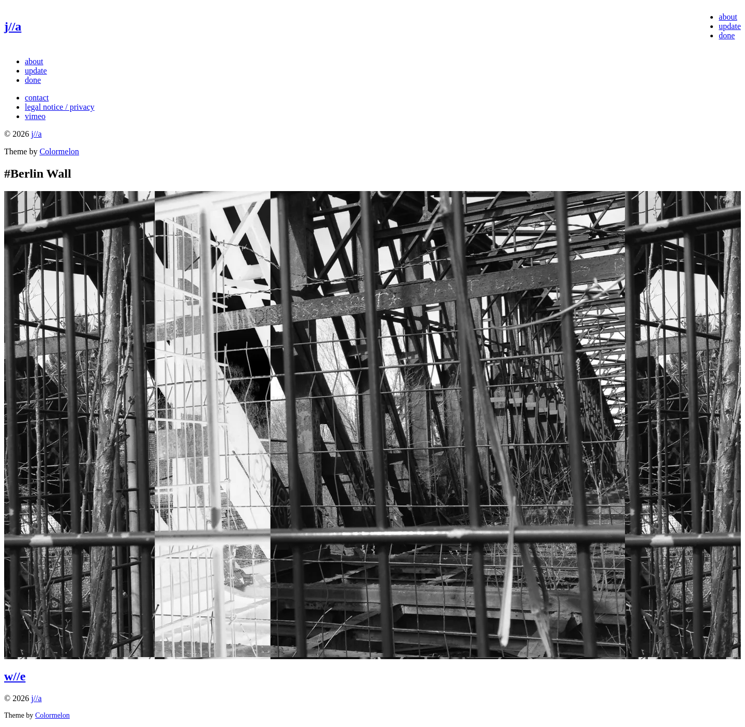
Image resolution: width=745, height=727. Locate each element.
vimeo (35, 116)
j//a (12, 26)
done (727, 35)
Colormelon (59, 151)
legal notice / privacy (60, 107)
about (728, 16)
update (730, 26)
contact (37, 97)
